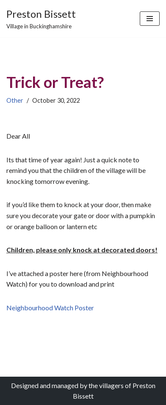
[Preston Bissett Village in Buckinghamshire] (41, 18)
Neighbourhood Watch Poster (50, 308)
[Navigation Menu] (150, 18)
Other (14, 100)
